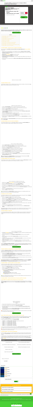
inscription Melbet (11, 182)
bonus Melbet (8, 54)
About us (15, 403)
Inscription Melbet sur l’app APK (5, 41)
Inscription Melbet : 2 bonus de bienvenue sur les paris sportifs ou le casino (10, 44)
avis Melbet (4, 338)
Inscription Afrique (13, 394)
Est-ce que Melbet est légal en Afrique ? (8, 389)
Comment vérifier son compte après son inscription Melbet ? (9, 42)
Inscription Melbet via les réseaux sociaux (7, 39)
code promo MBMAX (27, 49)
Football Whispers (2, 394)
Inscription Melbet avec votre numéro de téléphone (8, 38)
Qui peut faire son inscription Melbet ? (8, 387)
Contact (12, 403)
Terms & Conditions (19, 403)
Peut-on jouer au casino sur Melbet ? (7, 391)
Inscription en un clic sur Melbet (5, 40)
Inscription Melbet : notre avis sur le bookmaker (7, 45)
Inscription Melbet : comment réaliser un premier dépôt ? (8, 43)
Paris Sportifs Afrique (8, 394)
